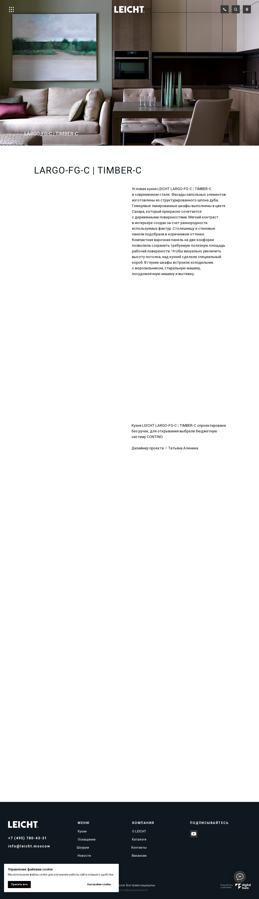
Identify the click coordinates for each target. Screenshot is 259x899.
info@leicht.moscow (29, 846)
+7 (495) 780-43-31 (27, 838)
